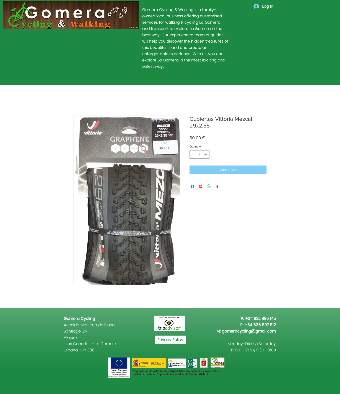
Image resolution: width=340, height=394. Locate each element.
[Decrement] (193, 154)
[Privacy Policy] (170, 340)
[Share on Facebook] (192, 186)
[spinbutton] (199, 154)
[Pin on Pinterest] (200, 186)
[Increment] (206, 154)
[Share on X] (217, 186)
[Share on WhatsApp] (208, 186)
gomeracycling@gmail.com (249, 331)
